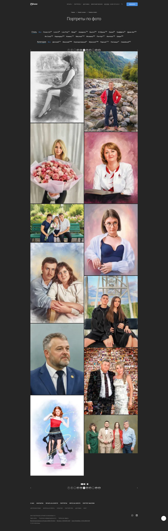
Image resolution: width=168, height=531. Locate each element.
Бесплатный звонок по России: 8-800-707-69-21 (42, 520)
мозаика (90, 36)
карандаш (59, 36)
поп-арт (101, 36)
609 (96, 50)
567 (78, 50)
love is (57, 32)
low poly (66, 32)
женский (67, 42)
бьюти (93, 32)
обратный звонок (97, 4)
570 (87, 50)
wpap (74, 32)
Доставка (86, 4)
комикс (70, 36)
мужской (93, 42)
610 (99, 50)
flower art (47, 32)
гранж (112, 32)
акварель (83, 32)
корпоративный (80, 42)
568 (81, 50)
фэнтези (111, 36)
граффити (121, 32)
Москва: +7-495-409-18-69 (63, 520)
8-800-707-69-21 (115, 4)
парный (104, 42)
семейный (126, 42)
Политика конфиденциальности (47, 518)
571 (90, 50)
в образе (102, 32)
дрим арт (131, 32)
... (74, 50)
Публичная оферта (64, 518)
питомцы (115, 42)
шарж (120, 36)
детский (57, 42)
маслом (80, 36)
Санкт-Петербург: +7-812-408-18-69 (81, 520)
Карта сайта (33, 518)
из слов (49, 36)
